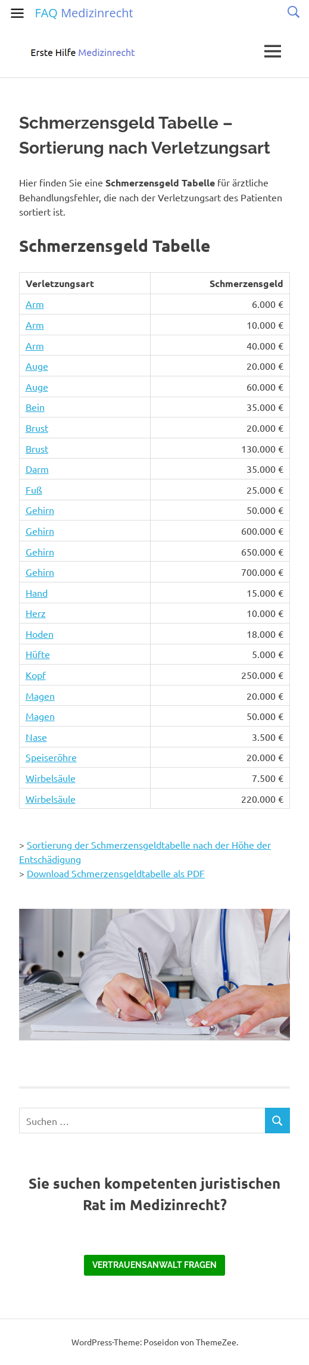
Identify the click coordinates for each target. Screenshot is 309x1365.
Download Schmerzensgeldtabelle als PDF (116, 873)
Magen (40, 696)
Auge (37, 366)
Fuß (34, 489)
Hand (37, 593)
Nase (36, 737)
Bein (35, 407)
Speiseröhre (51, 757)
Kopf (36, 675)
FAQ (84, 13)
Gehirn (40, 510)
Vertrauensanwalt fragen (154, 1265)
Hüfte (38, 654)
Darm (37, 469)
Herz (36, 613)
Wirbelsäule (51, 778)
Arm (35, 304)
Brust (37, 428)
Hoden (40, 634)
